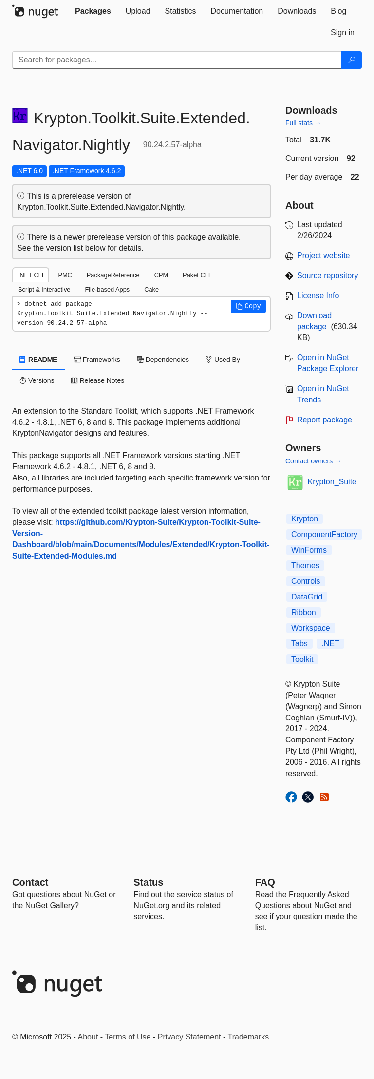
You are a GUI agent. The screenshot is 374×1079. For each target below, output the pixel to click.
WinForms (309, 550)
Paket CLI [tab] (196, 275)
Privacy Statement (189, 1037)
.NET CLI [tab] (30, 275)
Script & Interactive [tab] (44, 289)
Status (148, 882)
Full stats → (303, 123)
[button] (248, 306)
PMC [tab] (65, 275)
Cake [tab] (151, 289)
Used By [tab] (223, 359)
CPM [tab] (161, 275)
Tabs (299, 643)
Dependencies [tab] (163, 359)
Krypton (304, 519)
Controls (305, 581)
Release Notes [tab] (98, 380)
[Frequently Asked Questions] (265, 882)
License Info (318, 295)
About (88, 1037)
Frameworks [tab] (97, 359)
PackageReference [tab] (113, 275)
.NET (330, 643)
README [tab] (38, 359)
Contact (30, 882)
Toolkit (302, 659)
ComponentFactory (324, 534)
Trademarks (248, 1037)
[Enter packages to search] (177, 60)
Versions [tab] (37, 380)
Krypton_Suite (332, 482)
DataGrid (306, 597)
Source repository (327, 275)
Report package (324, 420)
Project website (323, 255)
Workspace (310, 628)
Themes (305, 565)
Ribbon (303, 612)
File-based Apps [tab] (107, 289)
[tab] (93, 11)
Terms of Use (127, 1037)
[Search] (351, 60)
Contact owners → (313, 461)
